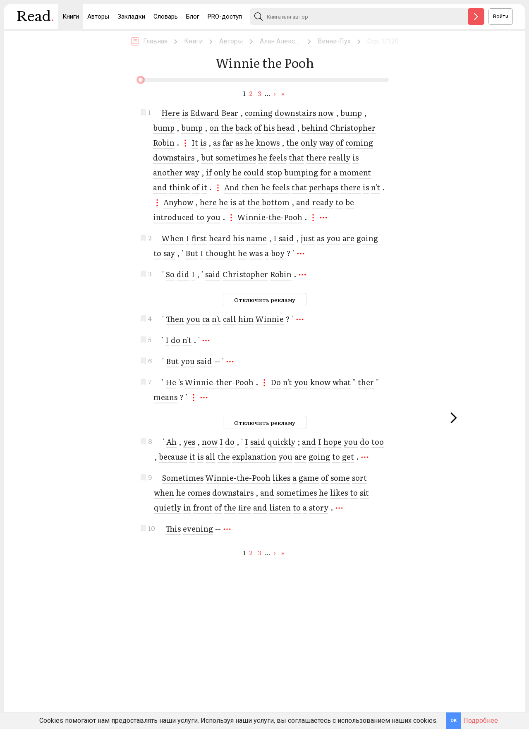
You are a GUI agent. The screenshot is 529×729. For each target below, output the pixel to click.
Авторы (98, 16)
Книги (70, 16)
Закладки (131, 16)
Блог (192, 16)
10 (151, 527)
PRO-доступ (225, 16)
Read (35, 18)
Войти (500, 16)
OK (453, 720)
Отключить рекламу (264, 299)
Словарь (165, 16)
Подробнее (480, 720)
